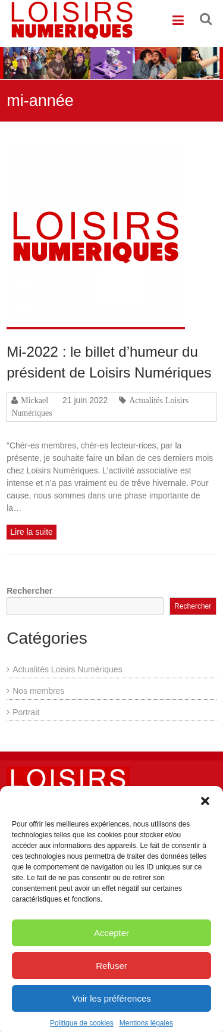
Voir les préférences (111, 1008)
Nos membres (38, 691)
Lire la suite (31, 532)
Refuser (111, 975)
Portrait (25, 712)
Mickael (34, 400)
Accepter (111, 942)
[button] (205, 810)
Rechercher (29, 590)
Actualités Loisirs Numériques (67, 669)
